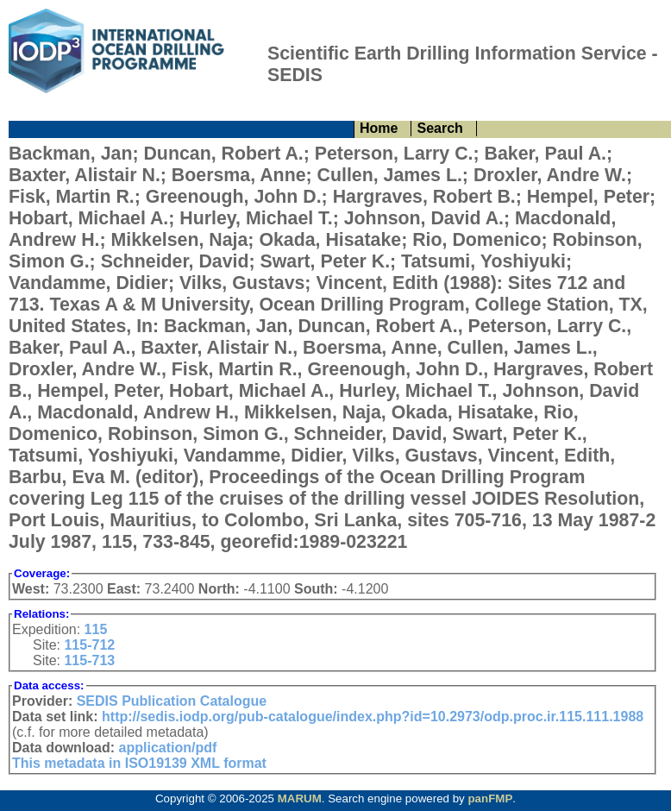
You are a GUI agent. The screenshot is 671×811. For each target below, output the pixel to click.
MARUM (300, 798)
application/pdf (168, 747)
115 (96, 629)
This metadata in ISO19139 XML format (139, 763)
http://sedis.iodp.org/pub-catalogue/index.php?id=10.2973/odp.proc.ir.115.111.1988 (372, 716)
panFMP (489, 798)
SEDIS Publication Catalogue (172, 701)
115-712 (89, 645)
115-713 (89, 660)
